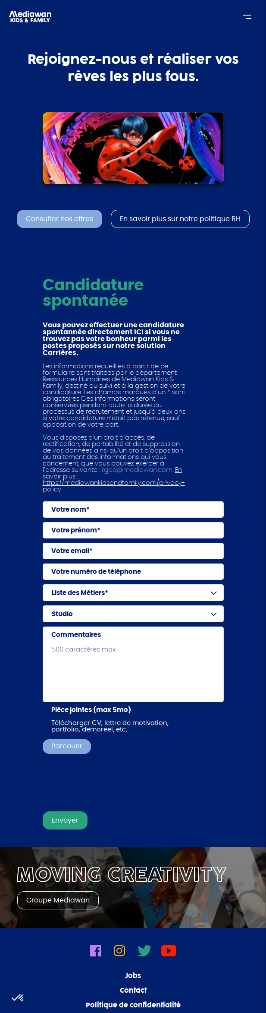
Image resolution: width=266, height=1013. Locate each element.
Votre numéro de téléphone (96, 572)
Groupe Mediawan (58, 900)
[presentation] (108, 786)
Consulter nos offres (59, 218)
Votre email (70, 551)
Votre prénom (74, 530)
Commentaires (76, 635)
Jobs (133, 976)
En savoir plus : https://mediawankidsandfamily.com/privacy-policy (114, 480)
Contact (133, 991)
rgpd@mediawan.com (137, 470)
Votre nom (68, 509)
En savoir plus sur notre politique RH (180, 218)
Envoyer (65, 820)
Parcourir (66, 746)
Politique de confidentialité (133, 1006)
